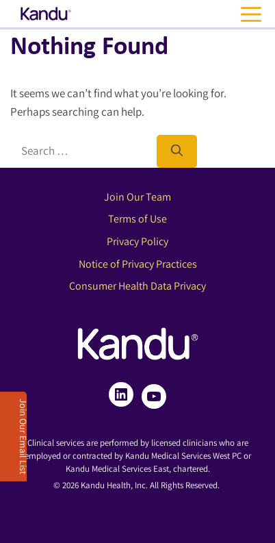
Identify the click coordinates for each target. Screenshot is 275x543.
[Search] (177, 151)
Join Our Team (137, 197)
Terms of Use (137, 219)
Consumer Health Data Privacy (137, 286)
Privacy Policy (137, 241)
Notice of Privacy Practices (138, 264)
